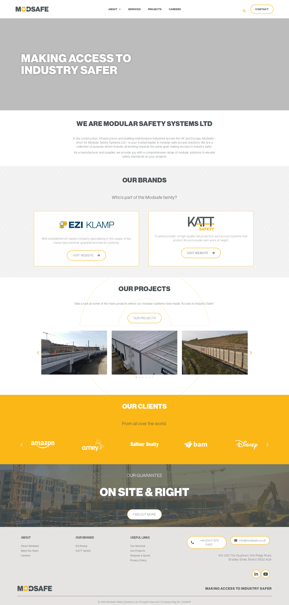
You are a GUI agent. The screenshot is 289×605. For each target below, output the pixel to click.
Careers (175, 9)
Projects (154, 9)
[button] (244, 10)
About (114, 9)
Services (134, 9)
